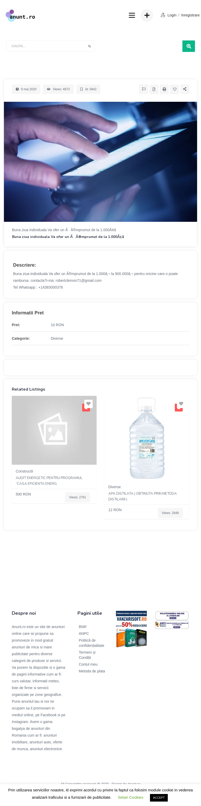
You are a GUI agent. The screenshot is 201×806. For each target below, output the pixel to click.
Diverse (57, 338)
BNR (83, 627)
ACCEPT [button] (159, 797)
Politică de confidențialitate (91, 643)
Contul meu (88, 664)
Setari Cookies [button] (130, 797)
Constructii (24, 471)
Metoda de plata (92, 671)
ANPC (84, 633)
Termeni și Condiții (87, 655)
